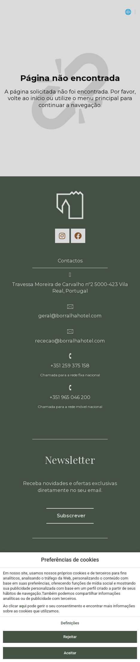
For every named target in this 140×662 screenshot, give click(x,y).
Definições (70, 623)
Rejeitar (70, 637)
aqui (23, 606)
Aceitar (70, 653)
